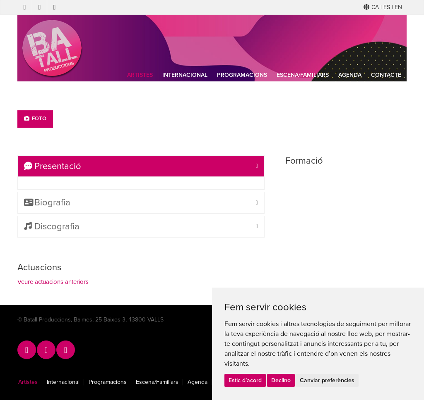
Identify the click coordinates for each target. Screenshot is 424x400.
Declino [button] (281, 380)
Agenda (349, 75)
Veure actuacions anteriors (53, 282)
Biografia (47, 202)
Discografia (52, 226)
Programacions (242, 75)
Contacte (386, 75)
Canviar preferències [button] (327, 380)
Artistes (140, 75)
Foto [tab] (35, 118)
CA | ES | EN (383, 7)
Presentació (52, 166)
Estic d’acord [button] (245, 380)
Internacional (184, 75)
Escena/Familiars (303, 75)
